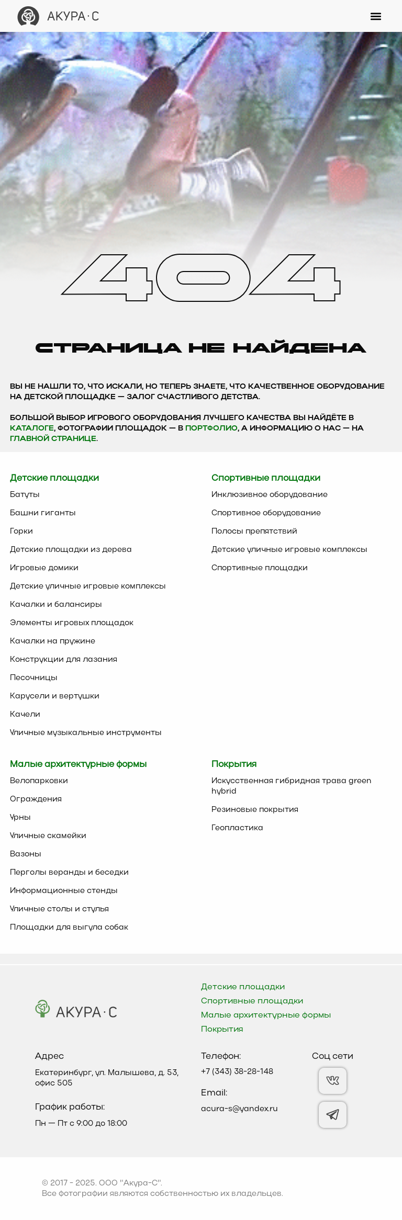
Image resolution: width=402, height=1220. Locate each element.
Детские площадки (243, 987)
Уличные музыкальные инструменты (86, 733)
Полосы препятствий (254, 531)
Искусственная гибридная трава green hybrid (291, 786)
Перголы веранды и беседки (69, 872)
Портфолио (211, 429)
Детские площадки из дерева (71, 550)
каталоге (32, 429)
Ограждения (36, 799)
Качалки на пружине (52, 641)
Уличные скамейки (48, 836)
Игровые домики (44, 568)
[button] (376, 16)
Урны (20, 818)
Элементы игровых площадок (71, 623)
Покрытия (222, 1029)
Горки (21, 531)
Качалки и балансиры (56, 605)
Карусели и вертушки (54, 696)
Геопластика (237, 828)
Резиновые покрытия (254, 810)
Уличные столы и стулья (59, 909)
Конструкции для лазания (63, 660)
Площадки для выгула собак (69, 927)
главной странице (53, 439)
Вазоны (25, 854)
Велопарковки (39, 781)
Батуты (25, 495)
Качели (25, 714)
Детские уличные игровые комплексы (88, 586)
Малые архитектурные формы (266, 1015)
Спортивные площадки (259, 568)
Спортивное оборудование (266, 513)
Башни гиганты (43, 513)
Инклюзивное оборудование (269, 495)
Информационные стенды (64, 891)
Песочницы (34, 678)
